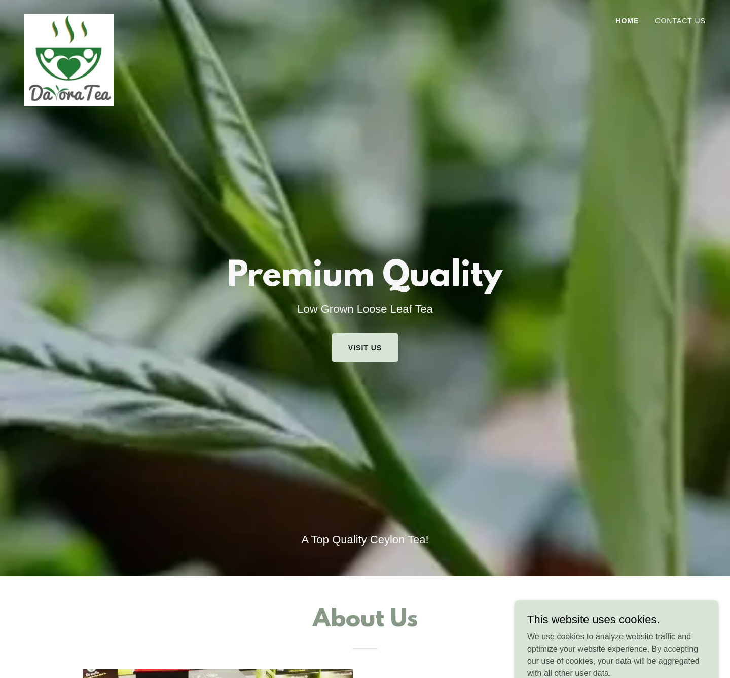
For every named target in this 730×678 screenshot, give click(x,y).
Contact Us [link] (680, 21)
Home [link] (627, 21)
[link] (69, 18)
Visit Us (365, 348)
